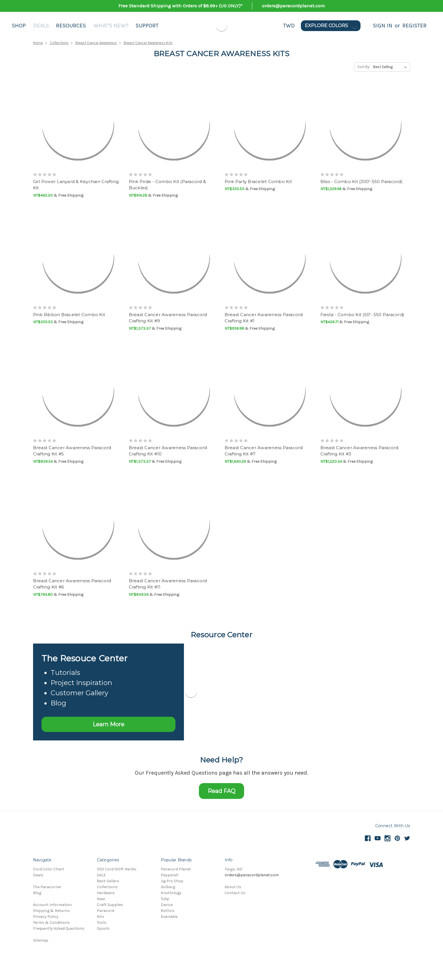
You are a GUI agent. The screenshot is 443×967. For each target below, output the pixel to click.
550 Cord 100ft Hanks (116, 869)
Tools (102, 922)
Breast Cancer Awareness (96, 43)
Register (414, 25)
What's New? (111, 25)
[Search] (367, 26)
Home (38, 43)
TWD (289, 25)
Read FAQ (221, 791)
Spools (103, 928)
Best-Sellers (108, 881)
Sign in (382, 25)
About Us (233, 887)
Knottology (171, 892)
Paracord (105, 910)
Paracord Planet (176, 869)
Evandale (169, 916)
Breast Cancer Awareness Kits (148, 43)
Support (147, 25)
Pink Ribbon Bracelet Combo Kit (69, 314)
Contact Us (235, 892)
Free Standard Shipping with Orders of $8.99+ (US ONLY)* (180, 5)
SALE (101, 875)
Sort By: (363, 67)
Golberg (168, 887)
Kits (100, 916)
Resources (71, 25)
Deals (41, 25)
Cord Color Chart (48, 869)
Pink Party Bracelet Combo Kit (258, 181)
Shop (19, 25)
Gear (101, 898)
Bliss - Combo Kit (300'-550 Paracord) (361, 181)
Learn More (108, 724)
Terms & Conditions (51, 922)
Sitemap (40, 940)
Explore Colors (331, 25)
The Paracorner (47, 887)
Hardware (105, 892)
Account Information (52, 904)
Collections (59, 43)
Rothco (167, 910)
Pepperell (169, 875)
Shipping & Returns (51, 910)
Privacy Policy (45, 916)
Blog (37, 892)
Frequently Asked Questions (58, 928)
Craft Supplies (110, 904)
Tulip (165, 898)
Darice (167, 904)
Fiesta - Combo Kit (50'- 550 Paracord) (362, 314)
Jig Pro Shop (172, 881)
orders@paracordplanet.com (293, 5)
